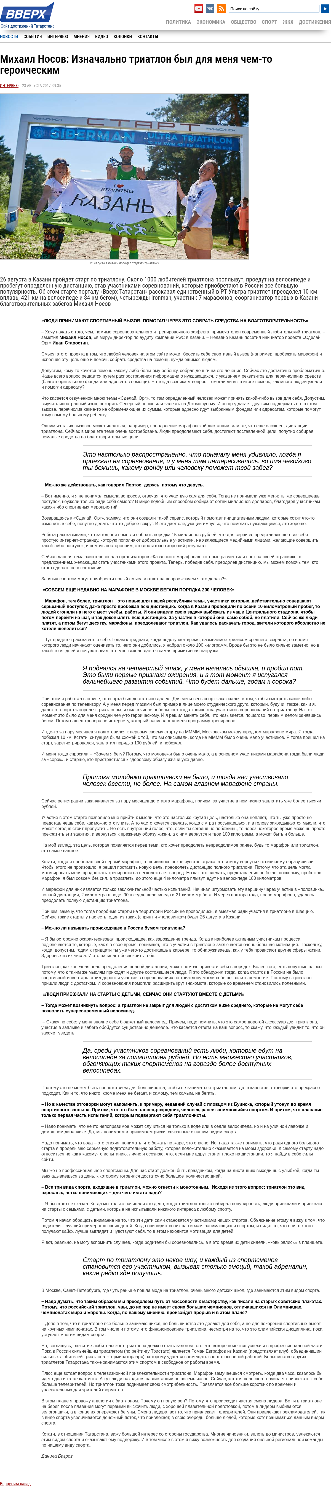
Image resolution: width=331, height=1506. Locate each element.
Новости (9, 36)
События (32, 36)
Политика (178, 22)
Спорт (269, 22)
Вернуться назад (15, 1483)
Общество (243, 22)
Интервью (57, 36)
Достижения (315, 22)
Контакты (147, 36)
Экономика (210, 22)
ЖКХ (288, 22)
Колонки (123, 36)
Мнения (82, 36)
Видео (101, 36)
